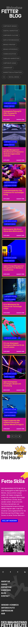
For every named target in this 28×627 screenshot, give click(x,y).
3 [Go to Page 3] (15, 436)
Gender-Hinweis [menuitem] (10, 605)
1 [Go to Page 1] (8, 436)
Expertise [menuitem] (6, 587)
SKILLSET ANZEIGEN (9, 521)
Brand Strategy (9, 44)
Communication (9, 54)
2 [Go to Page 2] (12, 436)
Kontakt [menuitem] (5, 596)
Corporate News (9, 63)
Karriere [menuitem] (6, 590)
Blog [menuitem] (3, 593)
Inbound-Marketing (11, 58)
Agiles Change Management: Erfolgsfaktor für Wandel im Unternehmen (13, 268)
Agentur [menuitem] (5, 581)
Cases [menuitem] (4, 584)
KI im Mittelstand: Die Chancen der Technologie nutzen (12, 306)
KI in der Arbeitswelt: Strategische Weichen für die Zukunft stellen (13, 345)
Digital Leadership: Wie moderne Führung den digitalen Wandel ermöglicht (13, 422)
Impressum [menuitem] (7, 611)
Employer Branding (11, 40)
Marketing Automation (12, 72)
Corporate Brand (10, 26)
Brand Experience (10, 49)
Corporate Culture (10, 35)
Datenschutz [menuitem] (8, 608)
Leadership (7, 68)
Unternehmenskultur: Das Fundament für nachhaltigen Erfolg (13, 192)
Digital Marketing (10, 31)
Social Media (14, 77)
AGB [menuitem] (3, 614)
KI (4, 77)
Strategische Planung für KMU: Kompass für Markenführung (12, 113)
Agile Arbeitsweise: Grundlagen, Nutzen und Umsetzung (12, 384)
